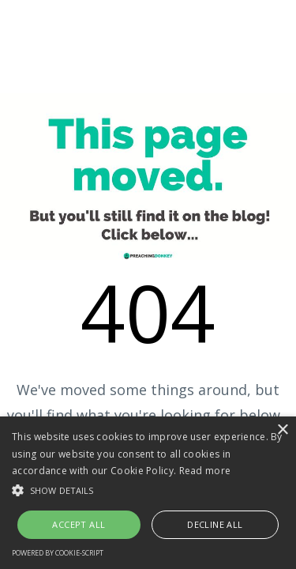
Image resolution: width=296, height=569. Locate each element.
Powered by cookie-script (57, 553)
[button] (148, 490)
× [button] (282, 430)
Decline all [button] (214, 524)
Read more (205, 470)
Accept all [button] (78, 524)
